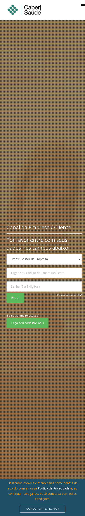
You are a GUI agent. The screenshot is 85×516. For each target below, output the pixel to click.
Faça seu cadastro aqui (27, 323)
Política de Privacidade (54, 488)
